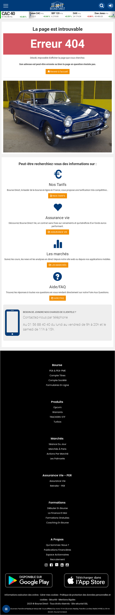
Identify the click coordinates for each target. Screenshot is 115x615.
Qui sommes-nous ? (57, 545)
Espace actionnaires (57, 554)
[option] (39, 14)
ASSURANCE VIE (57, 232)
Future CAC (35, 13)
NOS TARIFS (57, 196)
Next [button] (113, 14)
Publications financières (57, 549)
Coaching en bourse (57, 522)
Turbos (57, 421)
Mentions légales (67, 599)
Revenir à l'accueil (58, 71)
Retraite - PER (57, 485)
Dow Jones (100, 13)
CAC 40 (8, 13)
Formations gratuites (57, 517)
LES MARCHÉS (57, 265)
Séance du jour (57, 444)
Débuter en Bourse (57, 508)
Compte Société (58, 380)
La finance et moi (57, 513)
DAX (75, 13)
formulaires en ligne (57, 385)
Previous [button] (30, 14)
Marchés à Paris (57, 449)
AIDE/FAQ (57, 298)
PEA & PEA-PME (57, 370)
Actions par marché (57, 453)
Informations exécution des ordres (21, 595)
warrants (57, 412)
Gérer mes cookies (49, 595)
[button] (101, 5)
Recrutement (57, 559)
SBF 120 (55, 13)
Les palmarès (57, 458)
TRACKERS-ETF (57, 417)
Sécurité (53, 599)
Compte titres (58, 375)
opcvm (57, 407)
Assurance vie (57, 481)
